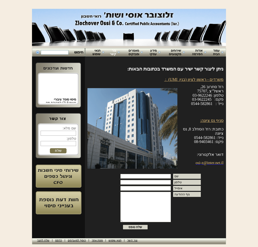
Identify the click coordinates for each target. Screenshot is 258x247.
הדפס (58, 240)
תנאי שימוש (96, 52)
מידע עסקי (153, 52)
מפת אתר (97, 240)
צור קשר (113, 52)
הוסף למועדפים (77, 240)
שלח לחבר (43, 240)
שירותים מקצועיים (175, 52)
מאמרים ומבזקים (133, 52)
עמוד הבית (216, 52)
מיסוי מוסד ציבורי (65, 100)
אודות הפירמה (197, 52)
